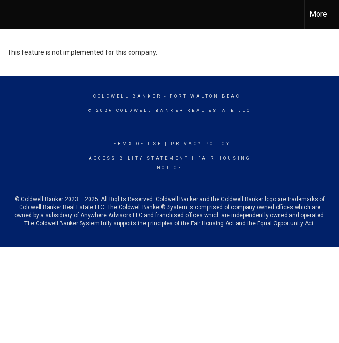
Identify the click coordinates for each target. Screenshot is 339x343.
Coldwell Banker (127, 96)
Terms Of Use (135, 143)
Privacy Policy (200, 143)
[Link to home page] (12, 14)
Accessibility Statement (139, 158)
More (318, 14)
